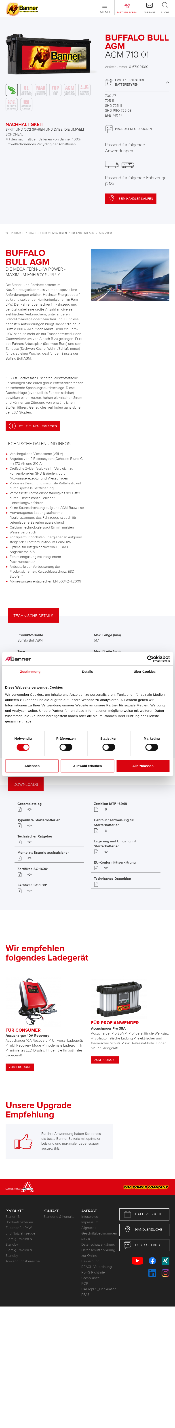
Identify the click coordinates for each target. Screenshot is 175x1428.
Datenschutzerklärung (97, 1245)
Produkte (17, 233)
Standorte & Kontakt (59, 1217)
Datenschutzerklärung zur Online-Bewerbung (97, 1255)
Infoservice (89, 1217)
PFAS (85, 1295)
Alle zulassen (143, 766)
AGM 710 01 (105, 233)
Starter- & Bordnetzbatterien (48, 233)
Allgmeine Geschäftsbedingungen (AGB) (97, 1233)
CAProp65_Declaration (97, 1289)
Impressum (89, 1222)
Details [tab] (87, 671)
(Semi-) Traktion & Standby (19, 1242)
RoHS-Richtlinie (93, 1272)
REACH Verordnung (96, 1267)
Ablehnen (32, 766)
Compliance (90, 1278)
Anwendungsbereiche (21, 1261)
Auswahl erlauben (87, 766)
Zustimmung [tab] (30, 671)
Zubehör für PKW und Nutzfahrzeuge (20, 1231)
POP (84, 1284)
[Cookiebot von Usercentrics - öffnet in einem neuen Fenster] (150, 658)
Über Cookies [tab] (145, 671)
